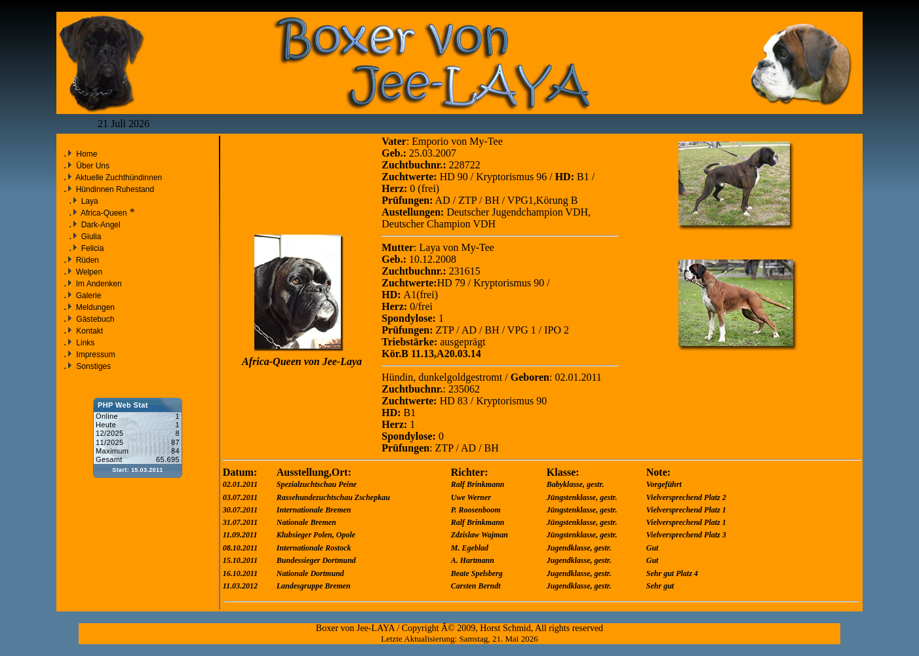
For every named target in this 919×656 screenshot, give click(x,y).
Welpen (87, 272)
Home (86, 154)
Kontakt (89, 331)
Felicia (91, 248)
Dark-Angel (99, 224)
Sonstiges (93, 366)
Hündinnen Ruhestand (113, 189)
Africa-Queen (103, 213)
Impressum (95, 354)
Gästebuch (95, 319)
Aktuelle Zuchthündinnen (117, 177)
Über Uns (92, 165)
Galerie (87, 295)
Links (85, 342)
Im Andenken (97, 283)
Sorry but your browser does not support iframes (137, 446)
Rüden (86, 260)
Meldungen (94, 307)
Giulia (90, 236)
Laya (88, 201)
